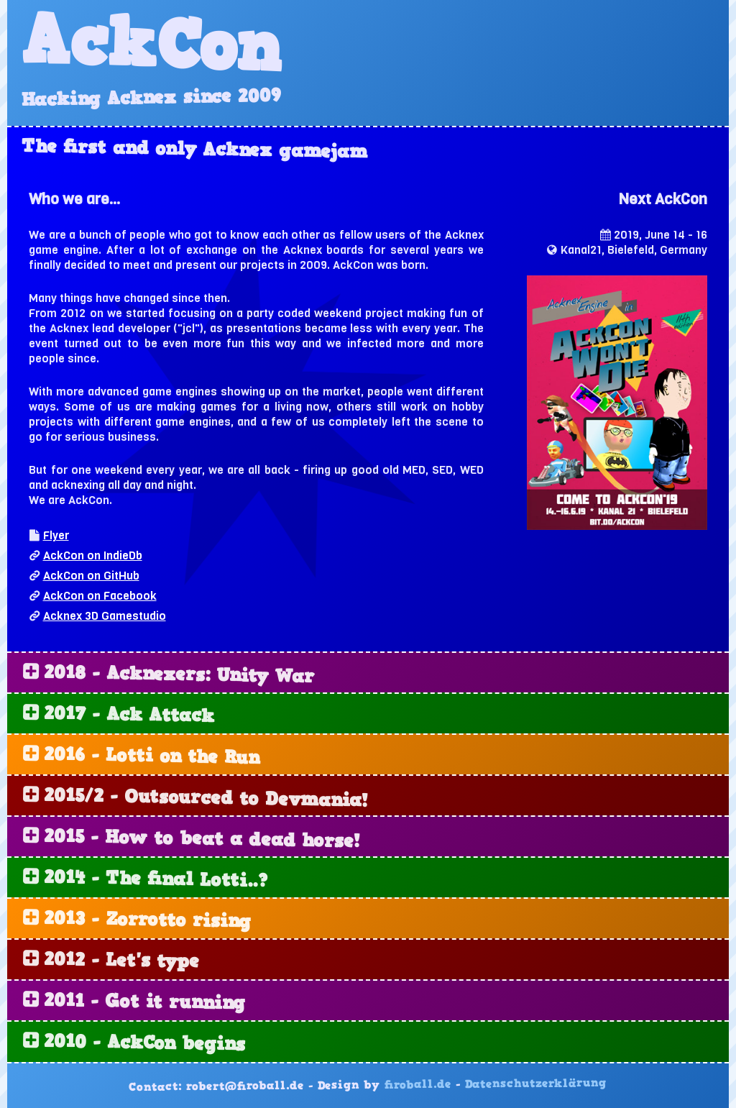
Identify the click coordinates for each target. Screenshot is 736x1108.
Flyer (56, 535)
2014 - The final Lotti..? (155, 879)
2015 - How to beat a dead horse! (201, 839)
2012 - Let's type (121, 961)
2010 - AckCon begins (144, 1043)
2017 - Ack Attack (129, 715)
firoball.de (418, 1085)
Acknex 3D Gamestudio (104, 615)
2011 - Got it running (144, 1002)
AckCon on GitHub (91, 575)
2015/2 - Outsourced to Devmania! (205, 798)
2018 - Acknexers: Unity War (179, 675)
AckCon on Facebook (100, 595)
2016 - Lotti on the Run (151, 756)
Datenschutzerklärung (536, 1083)
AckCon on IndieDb (92, 555)
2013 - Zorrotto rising (147, 920)
